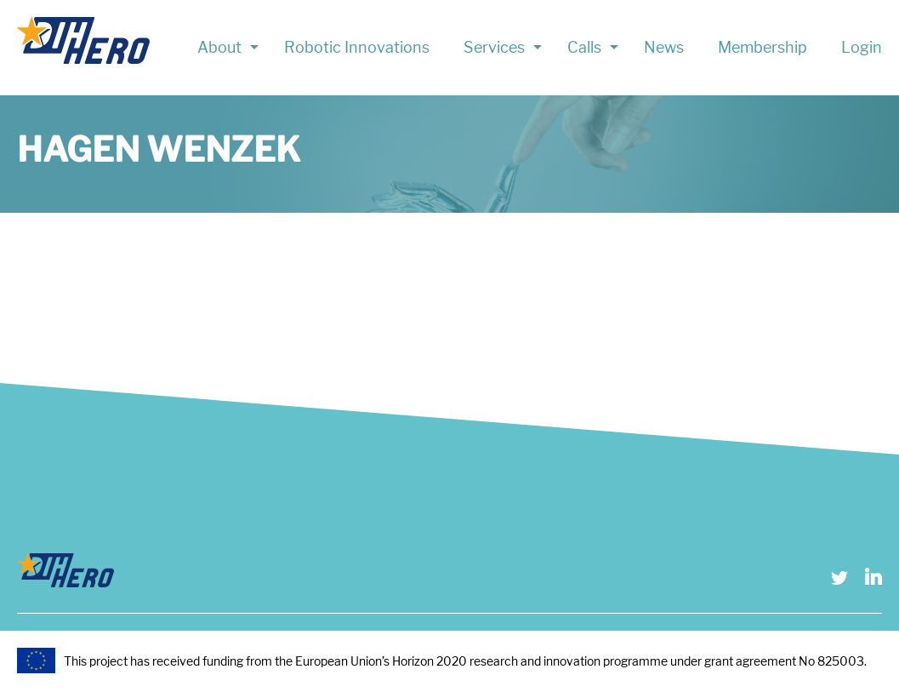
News (664, 47)
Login (861, 47)
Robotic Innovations (357, 47)
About (219, 47)
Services (494, 47)
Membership (762, 47)
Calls (584, 47)
